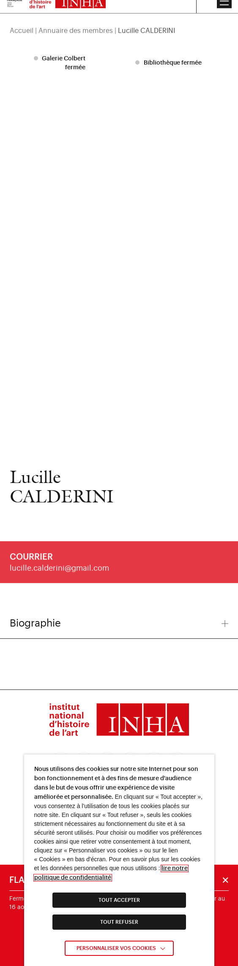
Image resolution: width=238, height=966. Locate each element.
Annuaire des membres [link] (75, 19)
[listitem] (60, 63)
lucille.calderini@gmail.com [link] (59, 573)
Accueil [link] (21, 19)
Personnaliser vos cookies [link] (116, 948)
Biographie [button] (119, 623)
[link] (119, 721)
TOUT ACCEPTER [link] (119, 900)
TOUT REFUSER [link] (119, 922)
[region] (119, 20)
